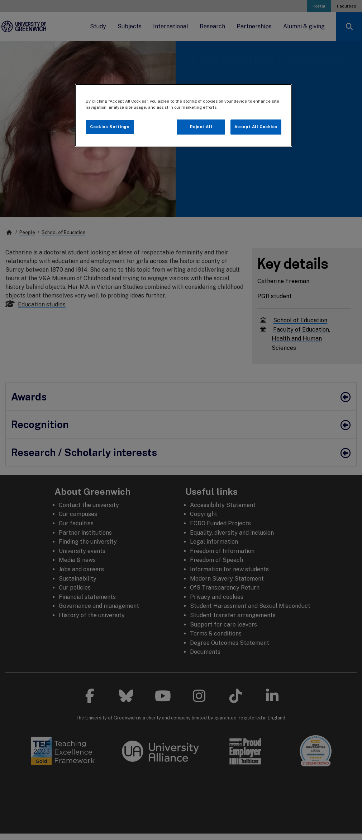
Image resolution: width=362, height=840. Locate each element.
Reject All (201, 126)
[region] (183, 115)
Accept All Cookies (255, 126)
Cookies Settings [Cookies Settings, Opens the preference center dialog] (109, 126)
